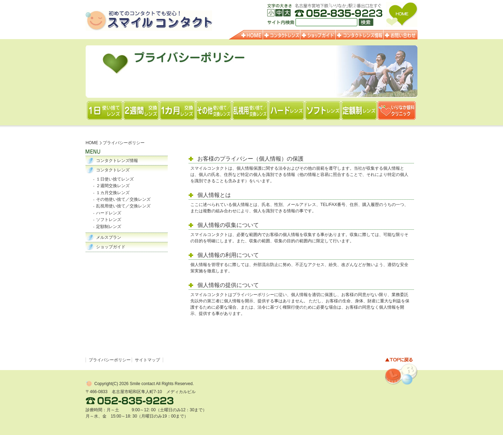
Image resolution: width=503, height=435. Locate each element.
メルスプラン (108, 237)
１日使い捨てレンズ (115, 179)
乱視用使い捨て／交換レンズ (123, 206)
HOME (92, 142)
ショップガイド (110, 246)
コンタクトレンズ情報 (117, 160)
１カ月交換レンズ (113, 192)
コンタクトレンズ (113, 170)
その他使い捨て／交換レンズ (123, 199)
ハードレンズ (108, 213)
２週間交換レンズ (113, 185)
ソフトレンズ (108, 219)
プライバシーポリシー (110, 359)
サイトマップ (147, 359)
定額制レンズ (108, 226)
